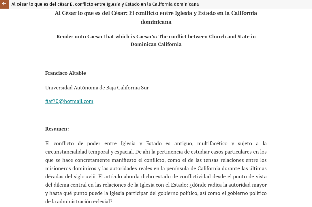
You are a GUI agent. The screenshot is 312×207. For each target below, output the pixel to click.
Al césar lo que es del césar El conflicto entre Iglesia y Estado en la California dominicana (105, 4)
